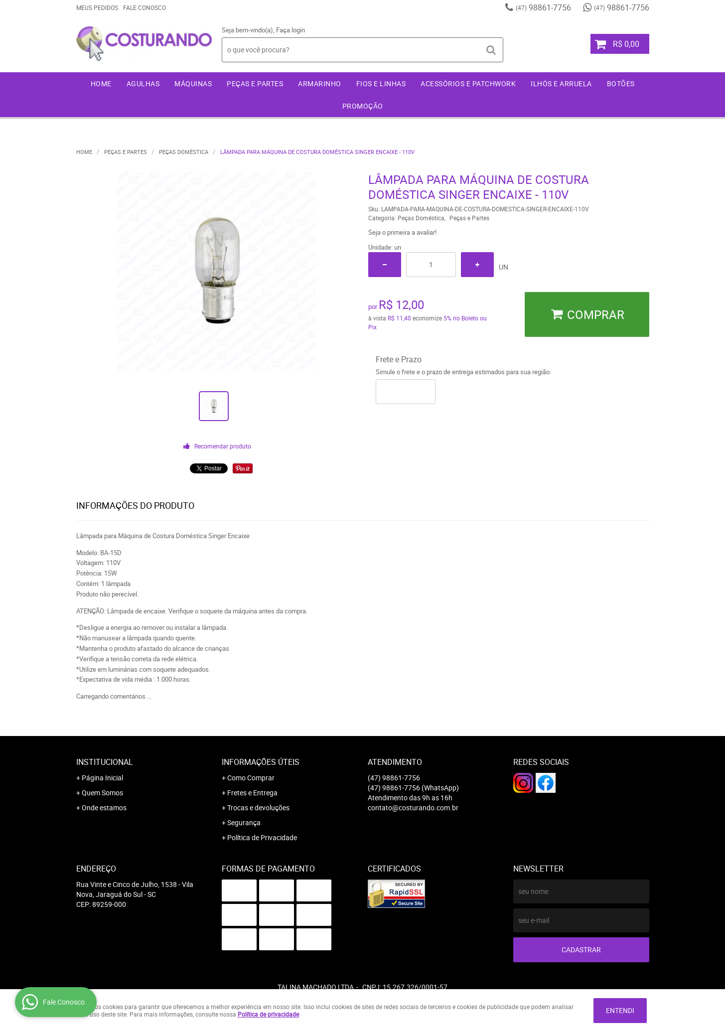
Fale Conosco (144, 7)
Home (101, 83)
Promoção (362, 106)
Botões (621, 83)
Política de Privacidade (262, 837)
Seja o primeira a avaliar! (402, 232)
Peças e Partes (255, 83)
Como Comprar (251, 777)
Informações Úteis (260, 761)
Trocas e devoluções (258, 807)
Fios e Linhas (381, 83)
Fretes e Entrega (252, 792)
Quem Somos (102, 792)
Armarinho (319, 83)
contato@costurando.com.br (413, 807)
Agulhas (143, 83)
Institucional (104, 761)
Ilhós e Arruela (561, 83)
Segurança (244, 822)
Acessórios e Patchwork (468, 83)
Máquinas (193, 83)
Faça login (290, 29)
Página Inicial (102, 777)
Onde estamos (104, 807)
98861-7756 (543, 7)
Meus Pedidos (97, 7)
